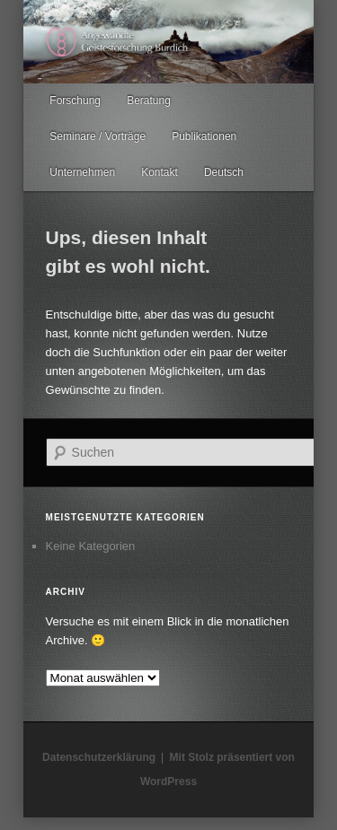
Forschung (75, 100)
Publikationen (204, 136)
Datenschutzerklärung (98, 757)
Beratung (149, 100)
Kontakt (159, 172)
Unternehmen (82, 172)
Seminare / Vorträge (97, 136)
